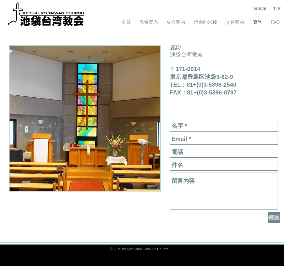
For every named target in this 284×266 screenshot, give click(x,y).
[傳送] (274, 217)
